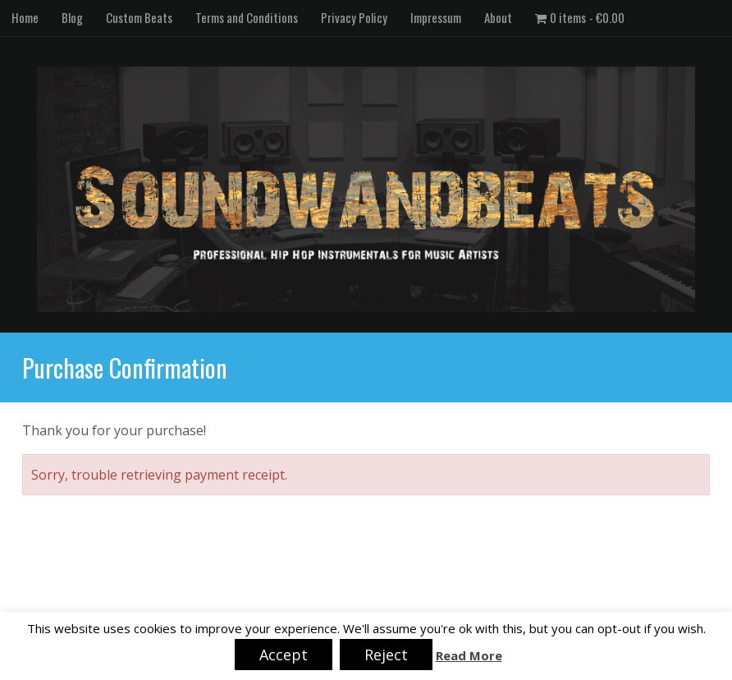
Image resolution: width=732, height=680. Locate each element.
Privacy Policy (354, 17)
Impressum (435, 17)
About (498, 17)
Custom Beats (139, 17)
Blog (72, 17)
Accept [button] (283, 654)
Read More (469, 656)
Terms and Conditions (246, 17)
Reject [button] (386, 654)
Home (25, 17)
